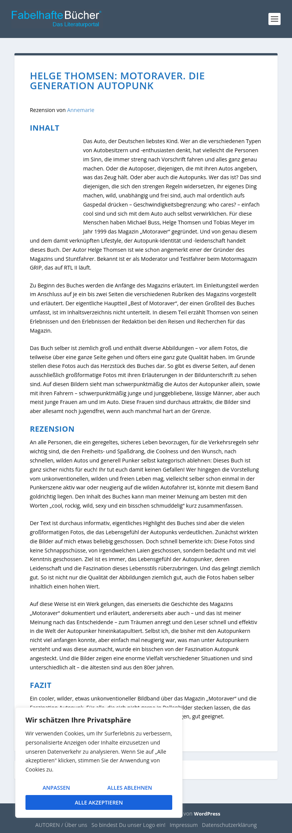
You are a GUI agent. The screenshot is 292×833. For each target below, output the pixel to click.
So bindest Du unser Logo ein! (129, 824)
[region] (98, 762)
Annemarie (80, 110)
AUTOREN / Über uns (61, 824)
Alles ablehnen (129, 787)
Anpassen (56, 787)
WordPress (207, 813)
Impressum (184, 824)
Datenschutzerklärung (229, 824)
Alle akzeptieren (99, 802)
